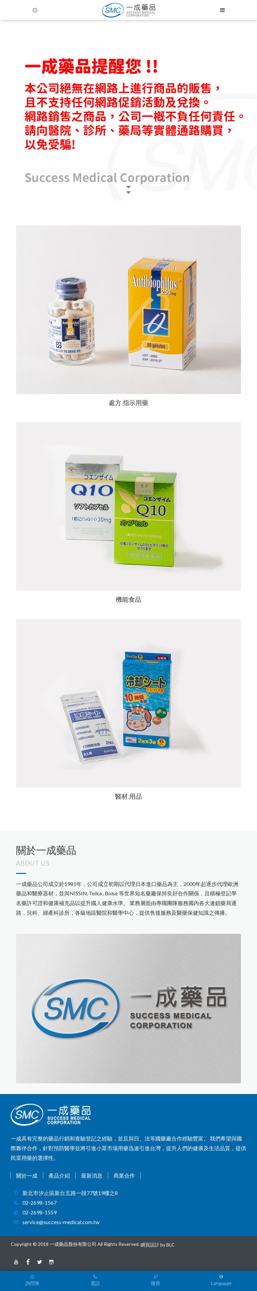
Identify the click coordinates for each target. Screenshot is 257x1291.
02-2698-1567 (39, 1202)
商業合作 (124, 1175)
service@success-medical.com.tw (60, 1222)
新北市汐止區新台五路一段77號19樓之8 (69, 1193)
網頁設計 (150, 1244)
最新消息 (91, 1175)
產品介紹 (59, 1175)
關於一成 (26, 1175)
